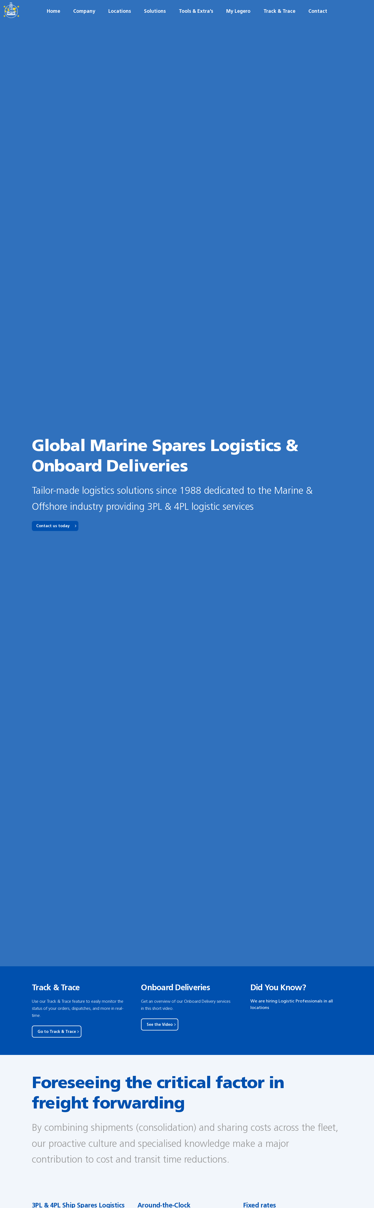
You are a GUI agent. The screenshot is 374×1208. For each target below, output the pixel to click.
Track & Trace (279, 21)
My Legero (238, 21)
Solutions (155, 21)
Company (84, 21)
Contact (317, 21)
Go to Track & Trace (57, 1031)
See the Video (160, 1024)
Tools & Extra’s (196, 21)
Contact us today (53, 526)
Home (53, 21)
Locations (119, 21)
